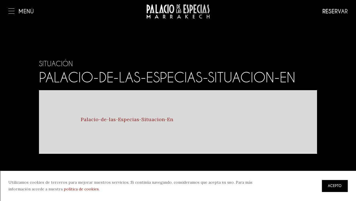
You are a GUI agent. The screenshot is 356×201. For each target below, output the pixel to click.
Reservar (335, 11)
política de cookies (81, 189)
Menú (21, 11)
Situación (56, 63)
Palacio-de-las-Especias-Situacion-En (127, 119)
